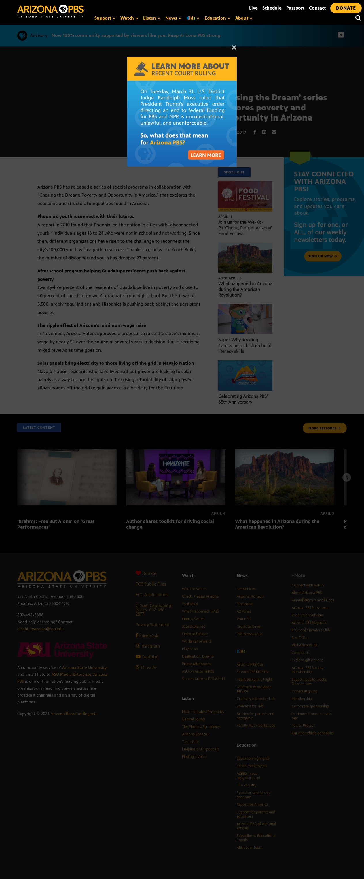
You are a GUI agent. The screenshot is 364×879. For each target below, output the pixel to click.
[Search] (357, 18)
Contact (317, 8)
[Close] (234, 50)
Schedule (272, 8)
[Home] (74, 11)
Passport (295, 8)
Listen (152, 18)
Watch (129, 18)
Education (217, 18)
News (173, 18)
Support (105, 18)
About (244, 18)
